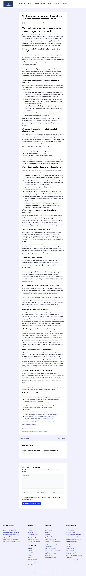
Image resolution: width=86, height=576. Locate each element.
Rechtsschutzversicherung (72, 560)
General (30, 550)
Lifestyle (30, 555)
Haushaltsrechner (49, 557)
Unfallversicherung (70, 548)
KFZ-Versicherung (70, 530)
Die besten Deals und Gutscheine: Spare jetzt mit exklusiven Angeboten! (11, 543)
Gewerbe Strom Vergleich (34, 541)
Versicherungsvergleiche (72, 529)
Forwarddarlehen (49, 545)
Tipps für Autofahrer (71, 532)
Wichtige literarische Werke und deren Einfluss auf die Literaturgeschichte (43, 414)
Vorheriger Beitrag (24, 438)
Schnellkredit (48, 560)
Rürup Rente (69, 546)
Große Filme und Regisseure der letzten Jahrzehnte (37, 411)
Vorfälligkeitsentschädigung (51, 555)
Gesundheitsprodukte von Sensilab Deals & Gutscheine (35, 431)
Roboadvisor (48, 534)
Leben (44, 375)
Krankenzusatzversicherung (72, 536)
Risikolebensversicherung (72, 562)
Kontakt (56, 4)
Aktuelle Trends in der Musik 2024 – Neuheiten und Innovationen (40, 416)
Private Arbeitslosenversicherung (74, 539)
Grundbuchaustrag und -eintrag (53, 546)
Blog (49, 4)
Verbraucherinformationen (34, 562)
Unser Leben (28, 409)
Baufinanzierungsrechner (51, 539)
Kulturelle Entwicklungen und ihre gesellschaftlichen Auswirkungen (41, 413)
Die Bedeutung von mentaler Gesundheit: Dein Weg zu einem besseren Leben (43, 397)
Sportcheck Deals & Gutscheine (30, 424)
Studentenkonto (49, 530)
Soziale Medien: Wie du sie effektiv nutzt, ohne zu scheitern (39, 407)
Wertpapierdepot (49, 537)
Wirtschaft (30, 564)
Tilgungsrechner (49, 553)
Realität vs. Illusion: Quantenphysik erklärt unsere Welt (38, 420)
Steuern (30, 561)
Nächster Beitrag (62, 438)
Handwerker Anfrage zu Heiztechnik (11, 536)
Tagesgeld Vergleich (49, 536)
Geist (23, 377)
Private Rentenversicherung (72, 543)
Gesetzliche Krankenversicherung (74, 534)
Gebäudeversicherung (71, 552)
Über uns (30, 4)
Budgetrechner (48, 548)
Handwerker (31, 552)
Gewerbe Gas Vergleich (34, 539)
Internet (30, 554)
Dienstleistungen (40, 4)
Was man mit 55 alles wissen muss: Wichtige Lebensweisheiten (40, 418)
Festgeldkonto (48, 532)
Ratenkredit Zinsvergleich (51, 559)
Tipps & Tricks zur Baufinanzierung (53, 552)
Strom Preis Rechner (33, 537)
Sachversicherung (70, 550)
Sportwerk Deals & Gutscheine (29, 428)
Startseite (22, 4)
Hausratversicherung (71, 553)
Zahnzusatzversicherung (72, 541)
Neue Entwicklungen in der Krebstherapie (35, 401)
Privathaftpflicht (70, 559)
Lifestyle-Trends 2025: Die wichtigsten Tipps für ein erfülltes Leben (41, 421)
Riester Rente (69, 545)
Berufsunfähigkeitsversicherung (73, 537)
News (29, 557)
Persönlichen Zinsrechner (51, 550)
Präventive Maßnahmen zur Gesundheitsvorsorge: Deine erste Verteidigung (43, 399)
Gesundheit (33, 454)
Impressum (64, 4)
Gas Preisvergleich (32, 529)
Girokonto (47, 529)
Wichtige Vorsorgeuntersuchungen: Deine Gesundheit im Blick (40, 396)
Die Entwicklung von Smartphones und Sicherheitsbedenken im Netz (41, 406)
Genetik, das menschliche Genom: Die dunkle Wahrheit (38, 403)
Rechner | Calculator (33, 559)
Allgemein (30, 548)
